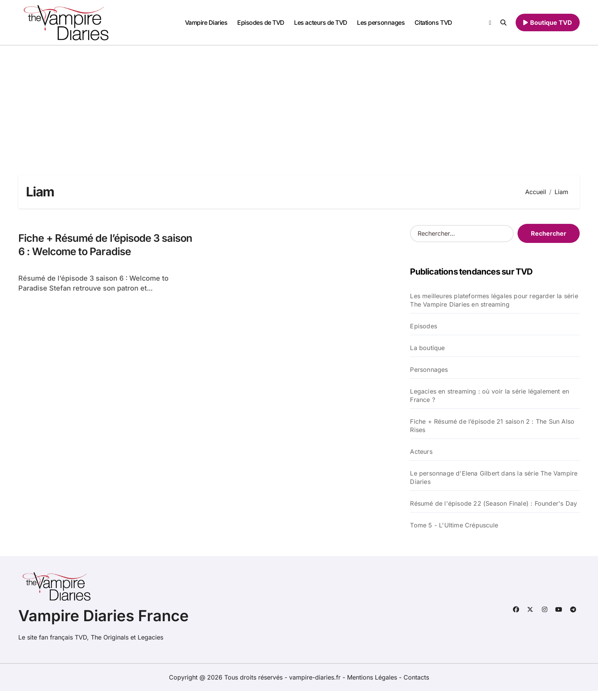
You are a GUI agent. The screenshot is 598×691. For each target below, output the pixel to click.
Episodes (423, 326)
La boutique (427, 348)
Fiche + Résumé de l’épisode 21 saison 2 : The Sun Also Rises (492, 426)
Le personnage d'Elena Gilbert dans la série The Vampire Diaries (493, 477)
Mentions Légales (373, 677)
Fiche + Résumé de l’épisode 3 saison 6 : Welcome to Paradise (105, 245)
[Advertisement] (299, 102)
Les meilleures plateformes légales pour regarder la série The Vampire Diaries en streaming (494, 300)
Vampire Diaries (206, 22)
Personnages (429, 369)
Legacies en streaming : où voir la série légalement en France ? (489, 395)
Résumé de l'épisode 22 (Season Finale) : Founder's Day (493, 503)
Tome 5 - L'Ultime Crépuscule (454, 525)
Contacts (416, 677)
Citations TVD (433, 22)
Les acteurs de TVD (320, 22)
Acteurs (421, 451)
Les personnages (381, 22)
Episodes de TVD (261, 22)
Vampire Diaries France (103, 615)
